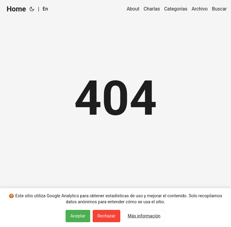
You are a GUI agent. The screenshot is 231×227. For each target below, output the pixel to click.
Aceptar (77, 216)
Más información (144, 216)
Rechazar (106, 216)
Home (16, 9)
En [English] (45, 9)
